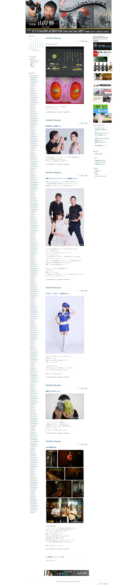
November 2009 (33, 419)
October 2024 (33, 100)
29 (31, 48)
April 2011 (32, 389)
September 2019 (33, 209)
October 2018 (33, 228)
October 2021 (33, 164)
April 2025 (32, 89)
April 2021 (32, 175)
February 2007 (33, 478)
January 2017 (33, 266)
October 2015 (33, 293)
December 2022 (33, 139)
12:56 (55, 376)
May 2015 (32, 302)
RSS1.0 (96, 172)
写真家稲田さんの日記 (100, 160)
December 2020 (33, 182)
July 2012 (32, 362)
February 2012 (33, 371)
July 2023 (32, 127)
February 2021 (33, 179)
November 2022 (33, 141)
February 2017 (33, 264)
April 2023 (32, 132)
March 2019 (32, 220)
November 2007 (33, 462)
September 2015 (33, 295)
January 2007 (33, 480)
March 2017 (32, 262)
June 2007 (32, 471)
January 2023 (33, 138)
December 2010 (33, 396)
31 (35, 48)
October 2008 (33, 442)
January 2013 (33, 352)
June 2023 (32, 129)
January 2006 (33, 501)
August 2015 (33, 296)
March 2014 (32, 327)
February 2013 (33, 350)
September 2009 (33, 423)
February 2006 (33, 500)
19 (39, 44)
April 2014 (32, 325)
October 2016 (33, 271)
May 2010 (32, 409)
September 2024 (33, 102)
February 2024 (33, 114)
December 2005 (33, 503)
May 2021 (32, 173)
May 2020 (32, 195)
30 (33, 48)
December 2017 (33, 246)
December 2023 (33, 118)
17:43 (55, 164)
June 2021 (32, 171)
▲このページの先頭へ (103, 583)
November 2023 (33, 120)
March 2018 (32, 241)
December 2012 (33, 353)
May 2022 (32, 152)
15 (31, 44)
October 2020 (33, 186)
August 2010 (33, 403)
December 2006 (33, 482)
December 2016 (33, 268)
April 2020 (32, 196)
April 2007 (32, 475)
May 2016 (32, 280)
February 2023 (33, 136)
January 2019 (33, 223)
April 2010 (32, 410)
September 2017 (33, 252)
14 (29, 44)
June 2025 (32, 86)
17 (35, 44)
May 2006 (32, 494)
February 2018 (33, 243)
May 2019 (32, 216)
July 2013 (32, 341)
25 (37, 46)
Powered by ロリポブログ (100, 176)
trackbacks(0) (66, 111)
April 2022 (32, 154)
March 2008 (32, 455)
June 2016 (32, 278)
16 (33, 44)
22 (31, 46)
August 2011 (32, 382)
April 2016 (32, 282)
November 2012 (33, 355)
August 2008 (33, 446)
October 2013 (33, 335)
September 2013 (33, 337)
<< (32, 50)
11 (37, 42)
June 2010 (32, 407)
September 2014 (33, 316)
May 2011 (32, 387)
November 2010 (33, 398)
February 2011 (33, 392)
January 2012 (33, 373)
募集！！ (32, 64)
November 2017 (33, 248)
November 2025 (33, 77)
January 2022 (33, 159)
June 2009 (32, 428)
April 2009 (32, 432)
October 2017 (33, 250)
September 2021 (33, 166)
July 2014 (32, 319)
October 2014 (33, 314)
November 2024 (33, 98)
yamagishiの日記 (34, 61)
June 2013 (32, 343)
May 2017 (32, 259)
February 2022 (33, 157)
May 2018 (32, 237)
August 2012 (33, 360)
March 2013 (32, 348)
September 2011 (33, 380)
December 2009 (33, 417)
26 (39, 46)
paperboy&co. (69, 581)
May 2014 (32, 323)
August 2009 (33, 425)
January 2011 (33, 394)
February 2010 (33, 414)
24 (35, 46)
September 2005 (33, 508)
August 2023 (33, 125)
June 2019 (32, 214)
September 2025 (33, 80)
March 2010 (32, 412)
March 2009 (32, 434)
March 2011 (32, 391)
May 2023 (32, 130)
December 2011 (33, 375)
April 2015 (32, 303)
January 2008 (33, 459)
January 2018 (33, 245)
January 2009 (33, 437)
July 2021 (32, 170)
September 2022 (33, 145)
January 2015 (33, 309)
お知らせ (32, 62)
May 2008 (32, 451)
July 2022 (32, 148)
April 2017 (32, 261)
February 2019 (33, 221)
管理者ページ (98, 170)
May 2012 (32, 366)
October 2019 (33, 207)
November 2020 (33, 184)
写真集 (31, 66)
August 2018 (33, 232)
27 (42, 46)
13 (42, 42)
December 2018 (33, 225)
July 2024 (32, 105)
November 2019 (33, 205)
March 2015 (32, 305)
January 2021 (33, 180)
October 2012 (33, 357)
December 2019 (33, 204)
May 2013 (32, 344)
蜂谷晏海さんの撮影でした (101, 129)
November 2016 (33, 270)
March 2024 (32, 113)
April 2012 (32, 368)
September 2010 (33, 401)
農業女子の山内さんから (100, 141)
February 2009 (33, 435)
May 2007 (32, 473)
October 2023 (33, 122)
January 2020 (33, 202)
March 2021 (32, 177)
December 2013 (33, 332)
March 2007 (32, 476)
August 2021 (33, 168)
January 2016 (33, 287)
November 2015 (33, 291)
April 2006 (32, 496)
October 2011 (33, 378)
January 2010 (33, 416)
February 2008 (33, 457)
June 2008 (32, 450)
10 (35, 42)
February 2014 (33, 328)
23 (33, 46)
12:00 (55, 433)
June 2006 (32, 492)
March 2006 (32, 498)
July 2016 (32, 277)
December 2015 (33, 289)
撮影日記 (32, 59)
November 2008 (33, 441)
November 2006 (33, 483)
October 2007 (33, 464)
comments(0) (60, 111)
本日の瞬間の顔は (99, 145)
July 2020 (32, 191)
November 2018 (33, 227)
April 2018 (32, 239)
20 (42, 44)
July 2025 (32, 84)
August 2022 (33, 147)
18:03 (55, 111)
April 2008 (32, 453)
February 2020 (33, 200)
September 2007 (33, 466)
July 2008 (32, 448)
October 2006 (33, 485)
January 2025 (33, 95)
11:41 (55, 548)
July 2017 (32, 255)
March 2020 (32, 198)
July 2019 (32, 212)
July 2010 (32, 405)
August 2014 (33, 318)
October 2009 (33, 421)
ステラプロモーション (100, 162)
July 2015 (32, 298)
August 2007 (33, 467)
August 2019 (33, 211)
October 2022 (33, 143)
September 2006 (33, 487)
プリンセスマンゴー (99, 127)
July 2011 (32, 384)
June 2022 (32, 150)
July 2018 (32, 234)
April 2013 (32, 346)
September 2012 (33, 359)
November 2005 (33, 505)
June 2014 (32, 321)
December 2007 (33, 460)
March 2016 (32, 284)
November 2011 (33, 376)
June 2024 (32, 107)
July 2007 (32, 469)
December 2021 (33, 161)
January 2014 (33, 330)
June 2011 (32, 385)
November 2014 (33, 312)
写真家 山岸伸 (84, 41)
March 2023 (32, 134)
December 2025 (33, 75)
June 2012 (32, 364)
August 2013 (33, 339)
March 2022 (32, 155)
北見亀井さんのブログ (100, 164)
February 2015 (33, 307)
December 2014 (33, 311)
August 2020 (33, 189)
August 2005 (33, 510)
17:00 (55, 279)
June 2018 (32, 236)
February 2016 (33, 286)
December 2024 (33, 97)
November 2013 (33, 334)
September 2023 (33, 123)
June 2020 (32, 193)
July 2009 (32, 426)
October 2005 (33, 507)
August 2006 (33, 489)
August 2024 (33, 104)
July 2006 (32, 491)
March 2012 (32, 369)
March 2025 (32, 91)
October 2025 (33, 79)
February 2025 (33, 93)
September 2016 (33, 273)
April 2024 (32, 111)
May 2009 (32, 430)
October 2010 (33, 400)
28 (29, 48)
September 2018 (33, 230)
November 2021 (33, 163)
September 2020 (33, 187)
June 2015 (32, 300)
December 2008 (33, 439)
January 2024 (33, 116)
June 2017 (32, 257)
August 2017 (33, 253)
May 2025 (32, 88)
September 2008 (33, 444)
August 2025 (33, 82)
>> (39, 50)
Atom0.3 (97, 174)
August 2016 (33, 275)
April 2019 (32, 218)
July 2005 (32, 512)
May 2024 (32, 109)
